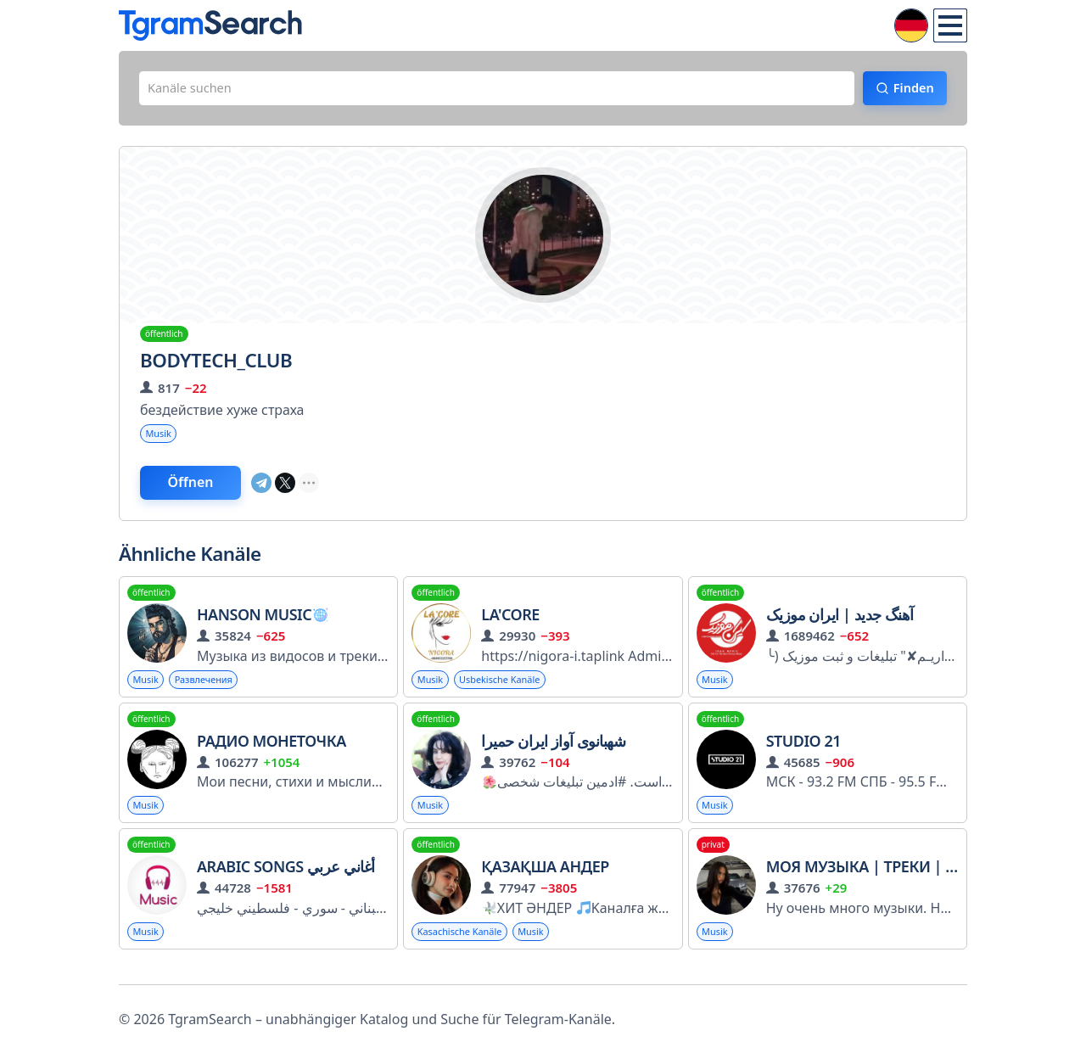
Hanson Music (262, 625)
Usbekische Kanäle (507, 690)
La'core (510, 625)
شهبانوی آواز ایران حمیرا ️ (555, 752)
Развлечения (211, 690)
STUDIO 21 (803, 752)
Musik (160, 439)
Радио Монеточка (271, 752)
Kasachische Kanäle (464, 945)
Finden (904, 90)
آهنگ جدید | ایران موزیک (840, 625)
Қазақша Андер (545, 881)
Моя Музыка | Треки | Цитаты (885, 881)
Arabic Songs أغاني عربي (286, 881)
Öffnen (206, 491)
